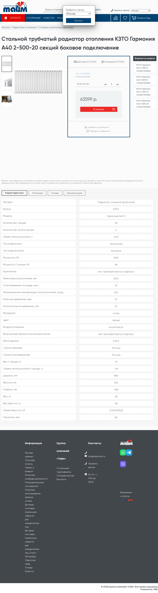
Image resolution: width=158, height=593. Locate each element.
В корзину (99, 109)
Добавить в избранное (100, 131)
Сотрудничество (65, 475)
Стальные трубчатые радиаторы (56, 27)
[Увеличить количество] (117, 84)
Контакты (61, 479)
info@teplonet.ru (96, 456)
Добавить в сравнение (99, 127)
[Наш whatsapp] (123, 454)
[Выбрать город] (78, 13)
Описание (37, 193)
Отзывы (55, 193)
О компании (63, 468)
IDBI (156, 589)
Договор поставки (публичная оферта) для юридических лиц (32, 515)
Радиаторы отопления (24, 27)
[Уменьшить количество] (105, 84)
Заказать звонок (92, 465)
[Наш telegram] (129, 454)
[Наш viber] (123, 465)
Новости (29, 571)
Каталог (6, 27)
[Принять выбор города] (78, 20)
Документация (74, 193)
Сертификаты (64, 472)
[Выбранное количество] (111, 84)
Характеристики (14, 193)
